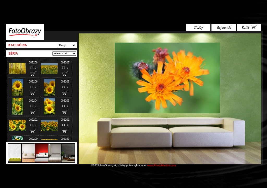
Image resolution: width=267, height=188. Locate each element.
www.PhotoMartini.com (161, 165)
